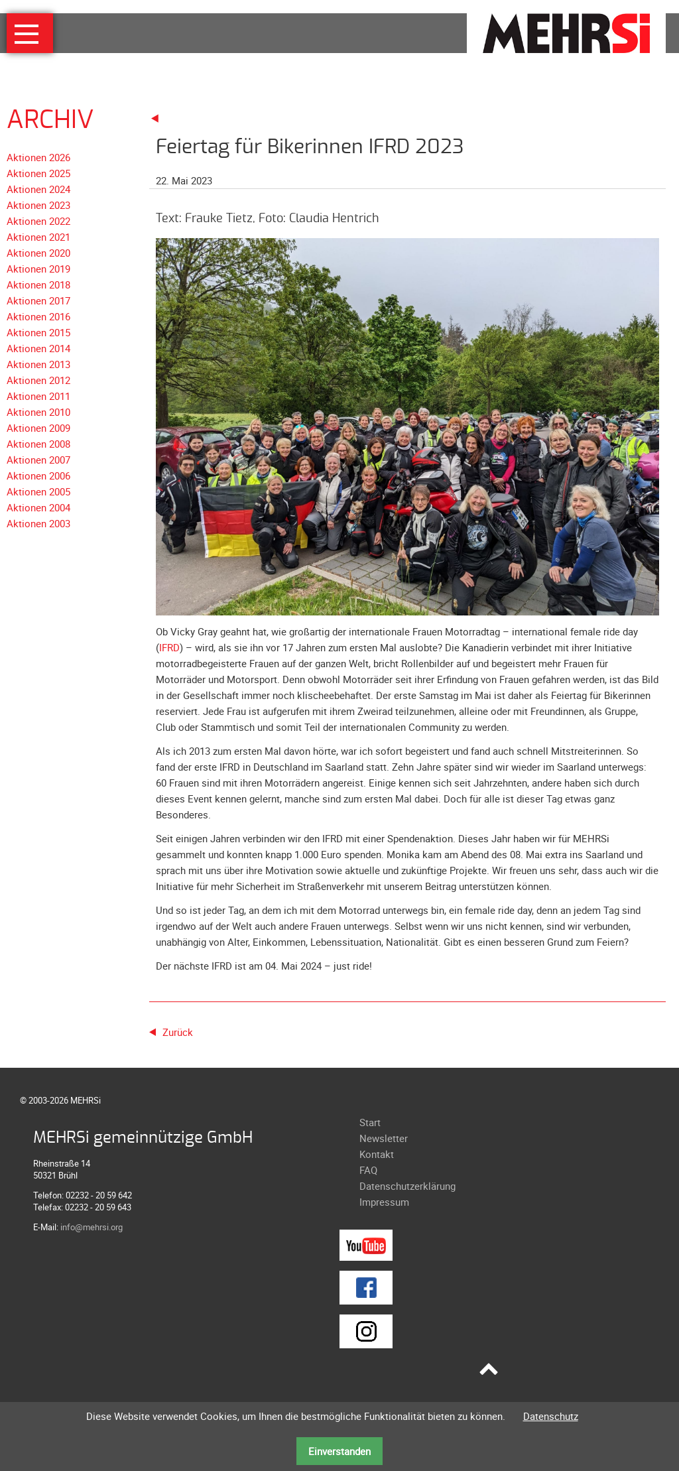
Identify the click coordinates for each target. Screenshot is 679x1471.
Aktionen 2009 (38, 427)
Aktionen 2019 (38, 268)
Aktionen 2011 (38, 396)
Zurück (177, 1032)
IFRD (169, 647)
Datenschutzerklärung (407, 1185)
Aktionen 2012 (38, 380)
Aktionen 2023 (38, 205)
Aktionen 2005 (38, 491)
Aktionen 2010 (38, 411)
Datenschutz (550, 1416)
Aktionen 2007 (38, 459)
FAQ (368, 1170)
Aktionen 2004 (38, 507)
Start (370, 1122)
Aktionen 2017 (38, 300)
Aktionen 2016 (38, 316)
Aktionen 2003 (38, 523)
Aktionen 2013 (38, 364)
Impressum (384, 1201)
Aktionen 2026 (38, 157)
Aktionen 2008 (38, 443)
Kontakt (376, 1154)
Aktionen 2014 (38, 348)
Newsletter (383, 1138)
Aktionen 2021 (38, 236)
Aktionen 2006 (38, 475)
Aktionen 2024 (38, 189)
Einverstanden (339, 1451)
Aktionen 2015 (38, 332)
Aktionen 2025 (38, 173)
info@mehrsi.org (91, 1227)
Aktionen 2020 (38, 252)
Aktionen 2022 (38, 220)
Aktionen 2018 (38, 284)
